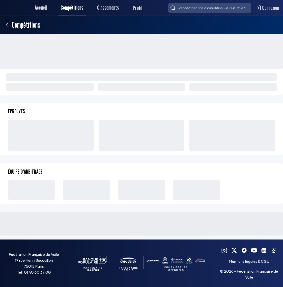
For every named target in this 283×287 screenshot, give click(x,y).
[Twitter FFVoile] (234, 250)
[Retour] (7, 25)
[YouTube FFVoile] (254, 250)
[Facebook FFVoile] (244, 250)
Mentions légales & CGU (249, 261)
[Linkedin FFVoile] (264, 250)
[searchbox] (209, 8)
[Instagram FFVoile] (224, 250)
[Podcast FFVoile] (274, 250)
